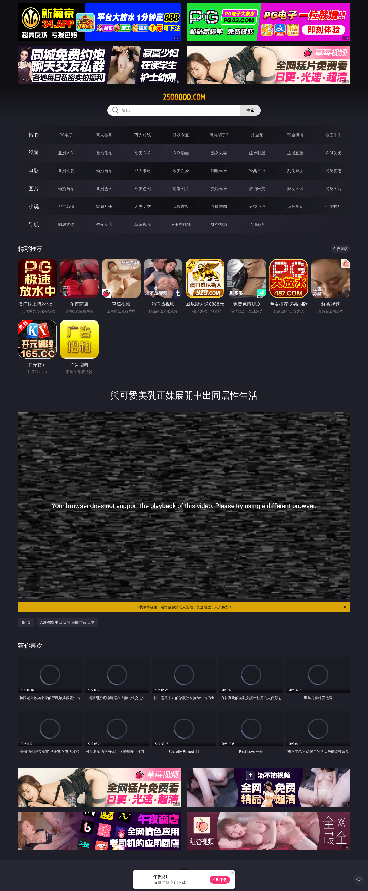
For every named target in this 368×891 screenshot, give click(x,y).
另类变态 (333, 170)
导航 (34, 224)
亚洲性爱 (66, 170)
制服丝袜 (219, 170)
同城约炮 (66, 224)
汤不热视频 (180, 224)
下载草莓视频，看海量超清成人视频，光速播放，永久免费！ (242, 607)
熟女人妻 (219, 153)
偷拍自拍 (104, 170)
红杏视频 (219, 224)
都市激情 (66, 206)
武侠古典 (180, 206)
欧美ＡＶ (142, 153)
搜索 (250, 110)
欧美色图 (142, 188)
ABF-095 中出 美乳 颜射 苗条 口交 (67, 622)
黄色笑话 (295, 206)
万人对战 (142, 135)
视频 (34, 152)
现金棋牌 (295, 135)
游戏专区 (180, 135)
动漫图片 (180, 188)
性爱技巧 (333, 206)
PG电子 (66, 135)
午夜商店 (104, 224)
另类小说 (257, 206)
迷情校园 (219, 206)
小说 (34, 206)
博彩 (34, 134)
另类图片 (333, 188)
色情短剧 (257, 224)
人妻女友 (142, 206)
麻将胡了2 (219, 135)
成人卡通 (142, 170)
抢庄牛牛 (333, 135)
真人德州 (104, 135)
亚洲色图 (104, 188)
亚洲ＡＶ (66, 153)
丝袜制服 (257, 153)
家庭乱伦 (104, 206)
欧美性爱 (180, 170)
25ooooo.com (184, 97)
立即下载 (220, 879)
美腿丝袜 (219, 188)
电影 (34, 170)
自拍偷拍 (104, 153)
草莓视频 (142, 224)
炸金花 (257, 135)
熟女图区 (295, 188)
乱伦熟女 (295, 170)
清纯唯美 (257, 188)
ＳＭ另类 (333, 153)
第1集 (26, 622)
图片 (34, 188)
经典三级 (257, 170)
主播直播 (295, 153)
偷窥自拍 (66, 188)
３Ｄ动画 (180, 153)
